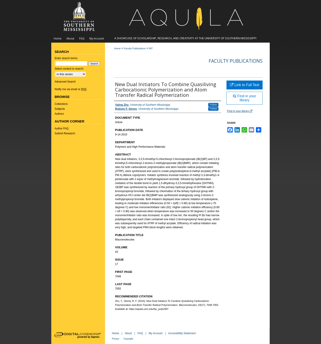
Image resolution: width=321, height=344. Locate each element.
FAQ (140, 333)
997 (151, 48)
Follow (213, 104)
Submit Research (65, 133)
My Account (156, 333)
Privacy (115, 339)
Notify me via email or (70, 89)
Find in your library (244, 98)
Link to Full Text (244, 85)
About (128, 333)
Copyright (128, 339)
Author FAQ (62, 128)
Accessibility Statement (182, 333)
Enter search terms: (66, 58)
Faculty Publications (135, 48)
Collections (61, 104)
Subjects (60, 108)
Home (117, 48)
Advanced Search (65, 81)
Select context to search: (69, 68)
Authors (59, 113)
